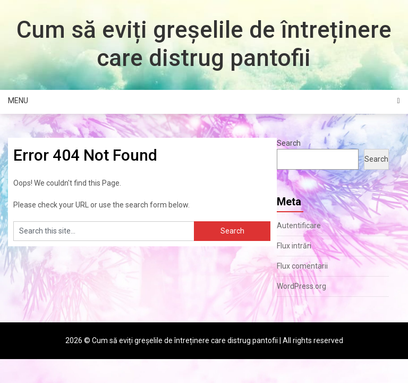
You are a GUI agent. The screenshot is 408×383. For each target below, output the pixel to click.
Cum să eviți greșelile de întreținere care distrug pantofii (204, 44)
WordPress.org (301, 286)
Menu (18, 100)
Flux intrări (294, 246)
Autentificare (299, 225)
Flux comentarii (302, 266)
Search (289, 143)
